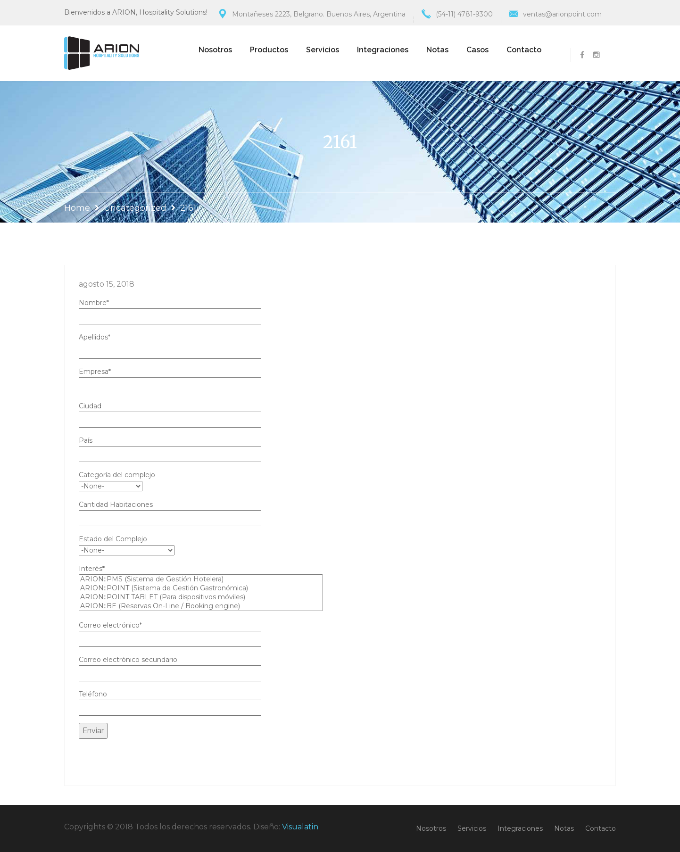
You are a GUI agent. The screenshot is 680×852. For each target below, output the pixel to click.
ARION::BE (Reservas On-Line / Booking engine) (201, 606)
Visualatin (300, 826)
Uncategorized (135, 208)
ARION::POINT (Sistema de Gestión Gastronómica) (201, 588)
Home (77, 208)
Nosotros (215, 49)
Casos (477, 49)
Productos (269, 49)
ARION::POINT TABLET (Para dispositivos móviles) (201, 597)
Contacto (523, 49)
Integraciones (382, 49)
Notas (437, 49)
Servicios (322, 49)
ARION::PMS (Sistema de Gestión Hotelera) (201, 579)
